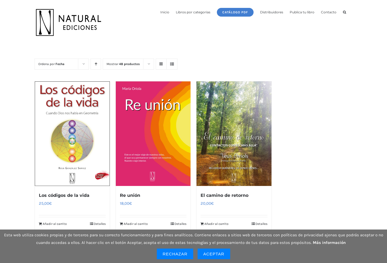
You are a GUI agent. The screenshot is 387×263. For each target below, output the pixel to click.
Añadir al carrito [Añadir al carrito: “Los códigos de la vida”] (55, 224)
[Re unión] (153, 133)
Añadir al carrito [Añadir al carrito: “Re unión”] (136, 224)
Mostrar (123, 64)
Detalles (100, 224)
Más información (329, 242)
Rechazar (175, 254)
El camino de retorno (224, 195)
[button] (344, 11)
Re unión (130, 195)
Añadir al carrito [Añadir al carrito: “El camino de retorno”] (216, 224)
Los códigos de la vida (64, 195)
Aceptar (213, 254)
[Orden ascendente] (95, 64)
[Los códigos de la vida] (72, 133)
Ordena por (51, 64)
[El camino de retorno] (233, 133)
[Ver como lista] (172, 64)
